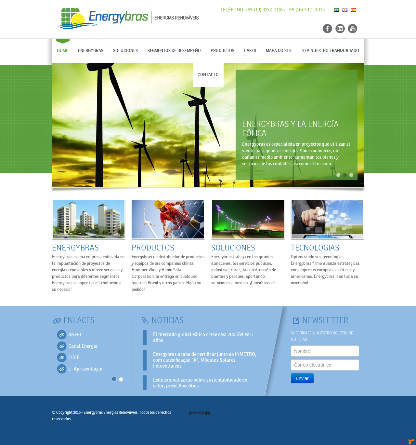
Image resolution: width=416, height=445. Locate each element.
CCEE (73, 357)
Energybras (90, 50)
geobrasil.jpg (199, 412)
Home (62, 50)
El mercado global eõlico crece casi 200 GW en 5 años (203, 337)
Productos (222, 50)
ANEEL (75, 335)
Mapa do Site (279, 50)
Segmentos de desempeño (174, 50)
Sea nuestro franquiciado (330, 50)
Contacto (208, 74)
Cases (250, 50)
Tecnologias (315, 247)
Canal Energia (83, 346)
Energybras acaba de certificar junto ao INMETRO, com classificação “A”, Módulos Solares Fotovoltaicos (204, 360)
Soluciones (125, 50)
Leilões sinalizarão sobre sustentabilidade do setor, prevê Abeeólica (200, 383)
